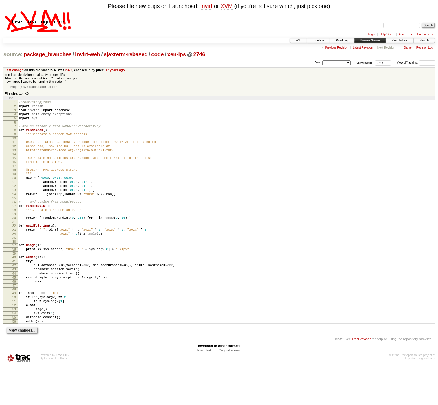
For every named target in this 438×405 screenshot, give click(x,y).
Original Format (230, 389)
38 (14, 274)
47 (14, 317)
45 (14, 307)
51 (14, 334)
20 (14, 191)
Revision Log (424, 47)
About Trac (406, 34)
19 (14, 186)
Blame (407, 47)
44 (14, 302)
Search (424, 40)
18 (14, 181)
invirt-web (87, 54)
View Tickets (400, 40)
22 (14, 201)
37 (14, 269)
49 (14, 325)
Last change (14, 70)
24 (14, 211)
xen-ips (176, 54)
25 (14, 216)
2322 (68, 70)
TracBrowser (361, 378)
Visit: (318, 62)
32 (14, 247)
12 (14, 154)
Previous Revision (336, 47)
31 (14, 243)
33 (14, 252)
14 (14, 164)
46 (14, 312)
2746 (199, 54)
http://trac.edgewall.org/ (420, 397)
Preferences (425, 34)
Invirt (206, 6)
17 (14, 178)
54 (14, 349)
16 (14, 173)
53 (14, 344)
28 (14, 229)
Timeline (318, 40)
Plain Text (204, 389)
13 (14, 159)
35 (14, 262)
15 (14, 168)
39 (14, 279)
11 (14, 149)
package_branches (48, 54)
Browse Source (370, 40)
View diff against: (416, 62)
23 (14, 206)
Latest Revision (362, 47)
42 (14, 292)
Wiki (298, 40)
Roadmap (342, 40)
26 (14, 220)
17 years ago (115, 70)
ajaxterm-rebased (126, 54)
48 (14, 321)
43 (14, 297)
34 (14, 257)
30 (14, 238)
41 (14, 288)
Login (371, 34)
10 (14, 146)
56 (14, 359)
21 (14, 196)
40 (14, 283)
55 (14, 354)
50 (14, 330)
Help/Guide (387, 34)
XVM (227, 6)
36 (14, 265)
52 (14, 339)
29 (14, 234)
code (157, 54)
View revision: (365, 62)
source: (13, 54)
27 (14, 225)
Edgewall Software (56, 397)
